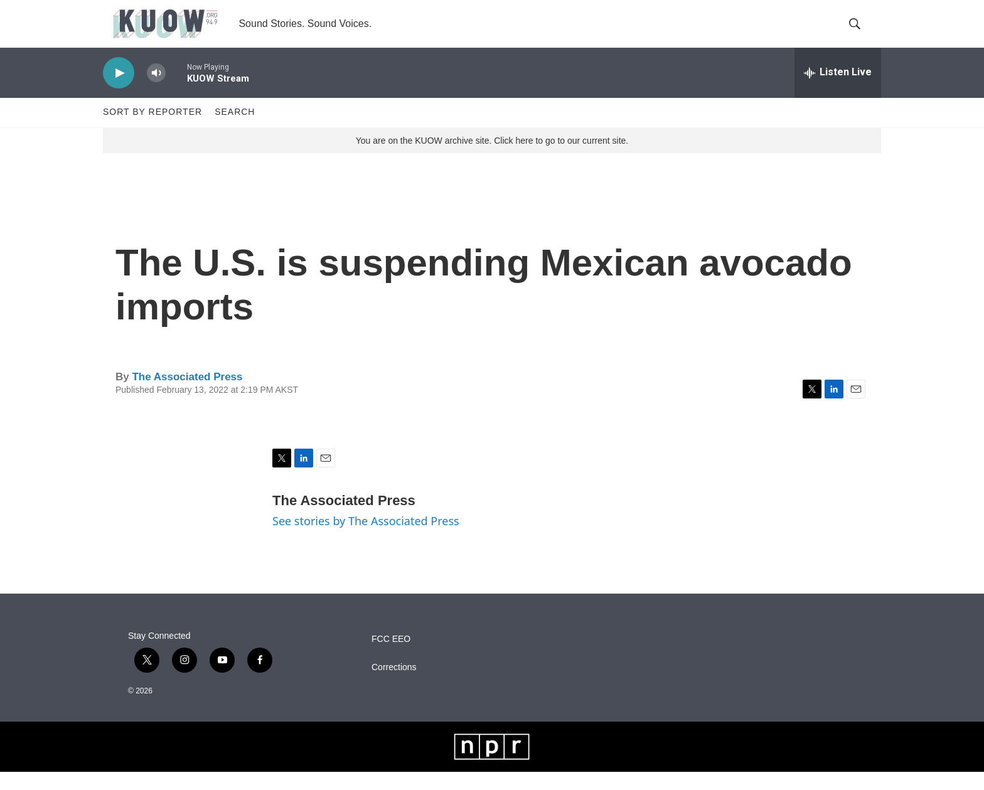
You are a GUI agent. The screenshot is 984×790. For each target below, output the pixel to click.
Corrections (394, 685)
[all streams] (837, 91)
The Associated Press (187, 395)
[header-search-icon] (861, 33)
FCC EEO (391, 657)
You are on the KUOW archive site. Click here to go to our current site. (492, 159)
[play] (119, 91)
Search (235, 130)
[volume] (156, 91)
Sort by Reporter (152, 130)
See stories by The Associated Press (365, 539)
